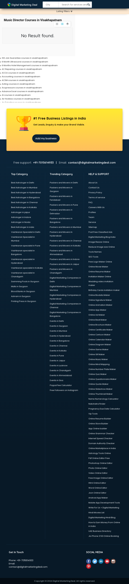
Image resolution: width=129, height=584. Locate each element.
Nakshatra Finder (96, 403)
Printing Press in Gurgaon (23, 301)
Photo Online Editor (97, 468)
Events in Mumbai (58, 330)
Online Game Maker (98, 349)
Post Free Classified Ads (100, 232)
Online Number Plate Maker (102, 369)
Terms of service (96, 197)
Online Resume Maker (99, 271)
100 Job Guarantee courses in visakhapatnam (25, 58)
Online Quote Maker (98, 384)
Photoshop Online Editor (100, 463)
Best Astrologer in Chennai (24, 202)
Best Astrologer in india (22, 227)
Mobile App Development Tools (104, 502)
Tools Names (95, 251)
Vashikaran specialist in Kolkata (27, 267)
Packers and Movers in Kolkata (65, 245)
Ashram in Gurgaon (21, 296)
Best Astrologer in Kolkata (24, 207)
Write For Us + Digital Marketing (103, 507)
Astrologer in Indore (21, 217)
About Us (92, 182)
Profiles (92, 212)
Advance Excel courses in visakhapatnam (22, 91)
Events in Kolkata (58, 350)
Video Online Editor (98, 473)
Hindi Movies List (96, 512)
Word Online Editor (97, 487)
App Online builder (97, 428)
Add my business (46, 138)
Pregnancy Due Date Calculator (104, 408)
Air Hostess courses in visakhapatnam (21, 98)
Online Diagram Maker (99, 344)
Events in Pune (57, 355)
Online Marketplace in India (102, 448)
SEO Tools (93, 256)
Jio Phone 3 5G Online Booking (103, 536)
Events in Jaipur (57, 360)
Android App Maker (98, 497)
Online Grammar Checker (101, 433)
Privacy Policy (95, 192)
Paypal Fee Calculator (61, 385)
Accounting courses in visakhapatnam (21, 76)
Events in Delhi (57, 321)
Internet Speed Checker (100, 438)
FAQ (90, 202)
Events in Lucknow (59, 365)
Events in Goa (56, 380)
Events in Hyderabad (60, 335)
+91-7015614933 (25, 560)
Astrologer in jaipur (20, 212)
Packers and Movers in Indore (65, 259)
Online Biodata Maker (99, 295)
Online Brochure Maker (99, 324)
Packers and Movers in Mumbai (65, 227)
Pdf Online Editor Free (99, 458)
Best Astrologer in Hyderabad (26, 192)
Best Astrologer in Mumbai (24, 187)
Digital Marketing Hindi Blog (101, 517)
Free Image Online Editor (100, 477)
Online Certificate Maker (100, 329)
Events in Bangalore (60, 340)
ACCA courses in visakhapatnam (18, 72)
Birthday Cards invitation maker (104, 290)
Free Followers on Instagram (64, 390)
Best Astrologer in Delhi (22, 182)
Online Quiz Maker (97, 374)
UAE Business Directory (99, 531)
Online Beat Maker (97, 319)
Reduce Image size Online (101, 246)
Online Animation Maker (100, 305)
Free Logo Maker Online (100, 261)
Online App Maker (97, 309)
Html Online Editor (97, 482)
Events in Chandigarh (60, 370)
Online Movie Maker (98, 266)
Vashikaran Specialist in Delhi (25, 232)
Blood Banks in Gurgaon (23, 291)
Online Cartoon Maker (99, 334)
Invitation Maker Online (99, 276)
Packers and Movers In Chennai (65, 240)
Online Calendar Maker (100, 339)
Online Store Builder (98, 423)
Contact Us (93, 187)
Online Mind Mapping (99, 364)
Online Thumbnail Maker (100, 393)
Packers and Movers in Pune (64, 204)
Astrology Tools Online (99, 453)
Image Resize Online (98, 241)
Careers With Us (96, 207)
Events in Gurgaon (59, 326)
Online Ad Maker (96, 314)
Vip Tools (93, 413)
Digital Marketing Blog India (101, 237)
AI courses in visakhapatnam (16, 95)
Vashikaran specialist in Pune (25, 245)
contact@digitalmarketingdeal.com (28, 566)
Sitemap (92, 227)
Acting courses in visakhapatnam (18, 83)
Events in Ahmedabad (61, 375)
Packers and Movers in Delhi (64, 182)
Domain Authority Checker (101, 443)
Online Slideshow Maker (100, 389)
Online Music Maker (98, 359)
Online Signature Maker (100, 300)
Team (91, 217)
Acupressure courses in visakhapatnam (22, 87)
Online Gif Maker (96, 354)
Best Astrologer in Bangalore (25, 197)
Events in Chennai (58, 345)
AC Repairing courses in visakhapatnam (22, 69)
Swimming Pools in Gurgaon (25, 281)
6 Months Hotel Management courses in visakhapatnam (30, 65)
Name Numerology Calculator (103, 398)
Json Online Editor (97, 492)
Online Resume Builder (99, 418)
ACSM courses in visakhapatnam (18, 80)
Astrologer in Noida (20, 222)
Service (92, 222)
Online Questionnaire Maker (102, 379)
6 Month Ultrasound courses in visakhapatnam (25, 61)
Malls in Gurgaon (19, 286)
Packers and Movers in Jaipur (64, 264)
